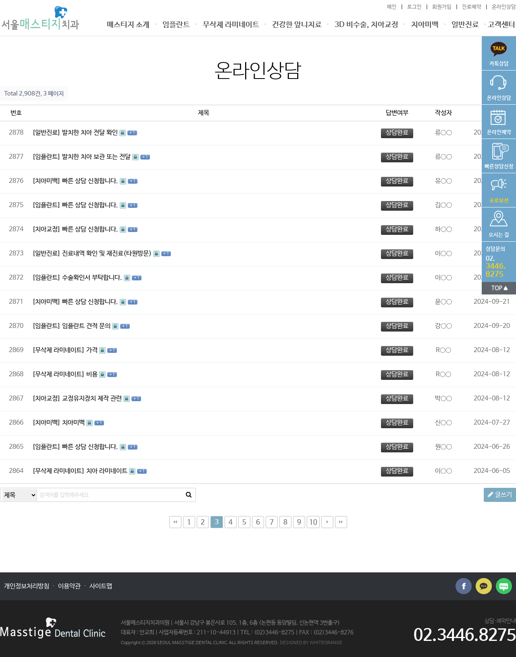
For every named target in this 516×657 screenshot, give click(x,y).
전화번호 (497, 260)
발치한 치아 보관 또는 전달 (97, 157)
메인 (392, 7)
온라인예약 (499, 120)
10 (313, 522)
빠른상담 (499, 51)
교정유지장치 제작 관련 (92, 398)
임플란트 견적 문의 (87, 326)
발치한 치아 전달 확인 (90, 133)
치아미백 (74, 423)
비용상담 (499, 154)
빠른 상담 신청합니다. (91, 181)
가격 (92, 350)
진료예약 (471, 7)
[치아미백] (46, 181)
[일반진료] (46, 133)
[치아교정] (46, 229)
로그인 (414, 7)
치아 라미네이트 (107, 471)
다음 (327, 522)
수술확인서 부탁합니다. (93, 278)
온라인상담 (504, 7)
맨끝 (341, 522)
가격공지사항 (499, 188)
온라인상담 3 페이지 (40, 18)
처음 (175, 522)
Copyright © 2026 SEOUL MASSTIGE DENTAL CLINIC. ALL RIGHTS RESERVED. (200, 642)
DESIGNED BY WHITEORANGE (311, 642)
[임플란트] (46, 157)
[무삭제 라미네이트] (58, 350)
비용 (92, 374)
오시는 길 (499, 222)
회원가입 (442, 7)
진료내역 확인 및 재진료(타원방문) (107, 253)
